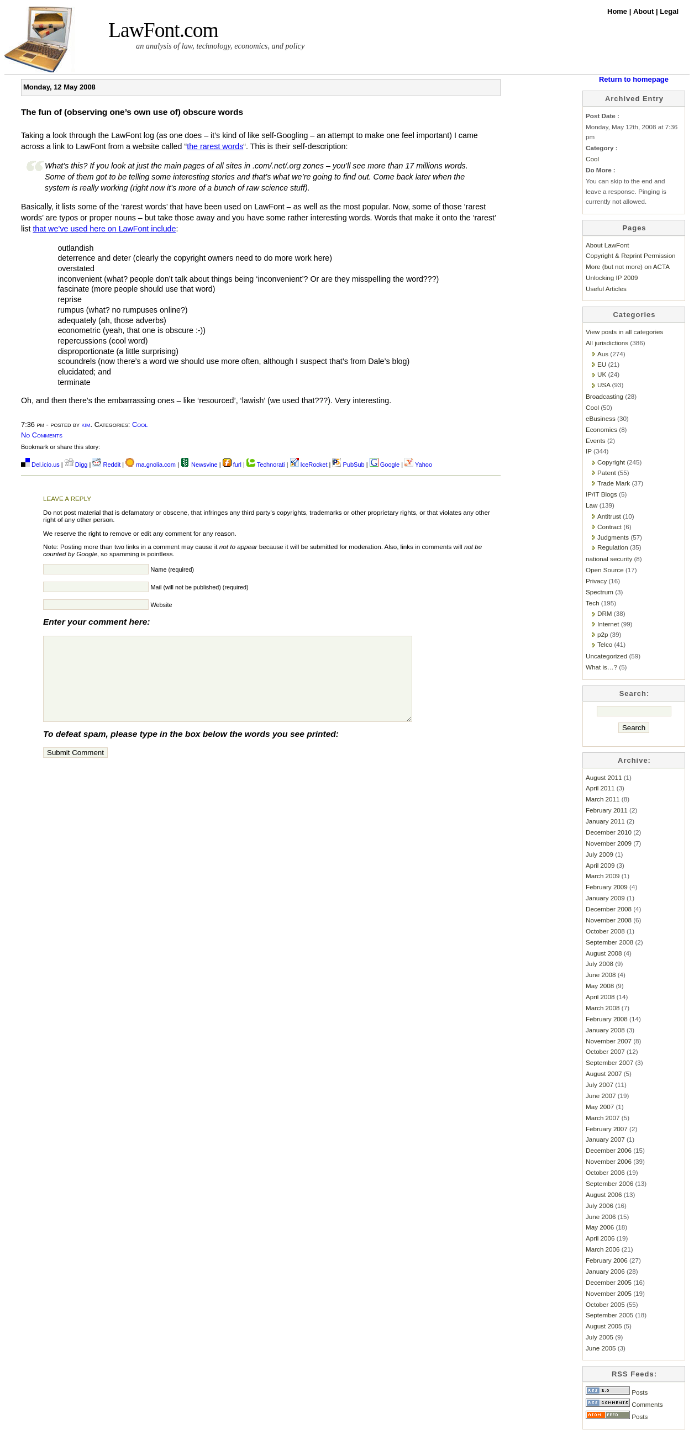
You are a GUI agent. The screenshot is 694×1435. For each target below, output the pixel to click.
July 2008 (599, 963)
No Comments (41, 435)
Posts (617, 1392)
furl (233, 464)
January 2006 (605, 1271)
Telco (604, 644)
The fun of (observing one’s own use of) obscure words (132, 112)
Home (618, 11)
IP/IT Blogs (601, 494)
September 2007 (609, 1062)
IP (589, 451)
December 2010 (609, 832)
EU (601, 364)
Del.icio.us (40, 464)
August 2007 (604, 1073)
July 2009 (599, 854)
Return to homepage (634, 79)
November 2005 (609, 1293)
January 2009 (605, 897)
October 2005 (605, 1304)
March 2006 (603, 1249)
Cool (140, 424)
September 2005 (609, 1314)
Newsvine (199, 464)
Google (385, 464)
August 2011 (604, 777)
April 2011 (600, 788)
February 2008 (607, 1018)
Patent (606, 472)
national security (609, 558)
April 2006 (600, 1238)
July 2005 (599, 1337)
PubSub (348, 464)
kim (86, 424)
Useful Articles (606, 288)
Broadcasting (604, 396)
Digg (76, 464)
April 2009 (600, 865)
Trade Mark (613, 483)
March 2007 (603, 1117)
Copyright (611, 462)
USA (603, 384)
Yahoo (418, 464)
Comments (624, 1404)
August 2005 (604, 1326)
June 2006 (601, 1216)
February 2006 (607, 1260)
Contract (609, 526)
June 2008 (601, 974)
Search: (634, 693)
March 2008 (603, 1007)
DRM (604, 613)
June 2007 (601, 1095)
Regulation (612, 547)
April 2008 (600, 996)
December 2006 (609, 1150)
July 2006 (599, 1205)
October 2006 (605, 1172)
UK (601, 374)
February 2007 (607, 1128)
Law (591, 505)
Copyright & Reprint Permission (631, 255)
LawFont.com (163, 30)
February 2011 (607, 810)
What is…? (601, 667)
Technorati (265, 464)
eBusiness (601, 418)
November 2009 (609, 843)
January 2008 (605, 1029)
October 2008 (605, 931)
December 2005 (609, 1282)
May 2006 (600, 1227)
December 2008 (609, 908)
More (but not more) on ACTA (628, 266)
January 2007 (605, 1139)
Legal (669, 11)
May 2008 (600, 985)
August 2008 (604, 953)
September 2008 (609, 942)
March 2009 (603, 875)
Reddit (106, 464)
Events (596, 440)
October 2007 (605, 1051)
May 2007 (600, 1106)
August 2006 (604, 1194)
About (644, 11)
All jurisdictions (607, 342)
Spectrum (599, 591)
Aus (602, 353)
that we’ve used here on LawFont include (104, 228)
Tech (593, 602)
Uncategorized (606, 656)
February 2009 (607, 886)
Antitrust (609, 516)
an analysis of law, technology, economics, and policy (220, 45)
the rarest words (215, 146)
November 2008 (609, 920)
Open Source (605, 569)
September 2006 (609, 1183)
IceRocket (309, 464)
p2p (602, 634)
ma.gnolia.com (150, 464)
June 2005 (601, 1348)
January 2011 (605, 821)
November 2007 (609, 1040)
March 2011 (603, 799)
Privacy (596, 580)
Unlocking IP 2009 (612, 277)
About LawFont (607, 245)
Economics (601, 429)
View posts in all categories (624, 331)
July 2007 (599, 1084)
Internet (608, 623)
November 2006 (609, 1161)
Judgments (613, 537)
